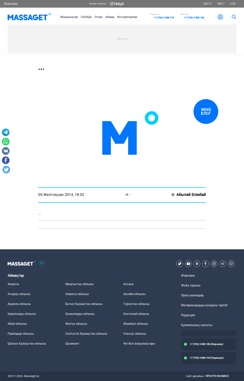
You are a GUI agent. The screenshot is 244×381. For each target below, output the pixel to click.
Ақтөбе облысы (134, 294)
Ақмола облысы (19, 304)
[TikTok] (180, 263)
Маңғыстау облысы (79, 284)
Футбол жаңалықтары (139, 343)
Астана (128, 284)
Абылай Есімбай (189, 194)
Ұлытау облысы (134, 333)
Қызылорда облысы (79, 314)
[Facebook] (205, 263)
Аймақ (109, 17)
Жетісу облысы (76, 324)
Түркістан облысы (136, 304)
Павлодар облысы (21, 333)
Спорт (99, 17)
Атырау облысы (19, 294)
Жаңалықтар (69, 17)
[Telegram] (223, 263)
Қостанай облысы (136, 314)
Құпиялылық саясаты (196, 325)
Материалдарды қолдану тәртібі (204, 305)
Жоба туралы (190, 285)
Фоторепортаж (127, 17)
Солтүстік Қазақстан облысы (86, 333)
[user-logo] (220, 17)
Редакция (188, 315)
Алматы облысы (77, 294)
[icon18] (41, 264)
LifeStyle (86, 17)
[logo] (29, 17)
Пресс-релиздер (192, 295)
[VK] (197, 263)
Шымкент (72, 343)
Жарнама (11, 4)
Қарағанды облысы (22, 314)
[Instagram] (214, 263)
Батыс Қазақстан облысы (83, 304)
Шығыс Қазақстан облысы (27, 343)
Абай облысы (17, 324)
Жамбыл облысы (135, 324)
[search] (234, 17)
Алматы (13, 284)
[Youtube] (188, 263)
